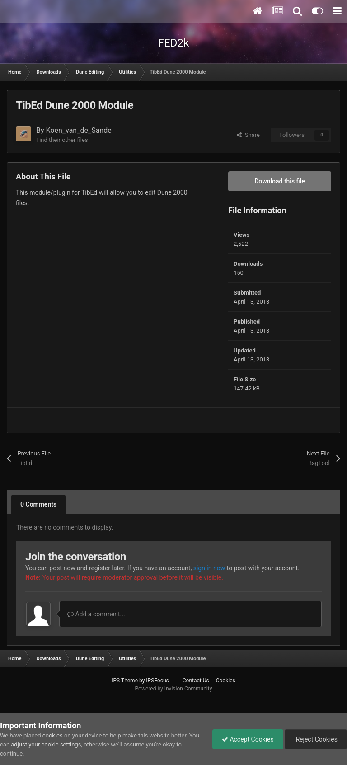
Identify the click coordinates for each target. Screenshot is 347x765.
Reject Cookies (316, 739)
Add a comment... (96, 614)
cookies (52, 735)
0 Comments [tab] (38, 504)
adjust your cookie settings (46, 744)
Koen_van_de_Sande (79, 130)
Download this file (279, 181)
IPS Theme (125, 680)
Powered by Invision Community (173, 688)
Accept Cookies (248, 739)
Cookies (225, 680)
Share (248, 134)
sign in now (209, 568)
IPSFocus (157, 680)
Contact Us (196, 680)
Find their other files (62, 139)
